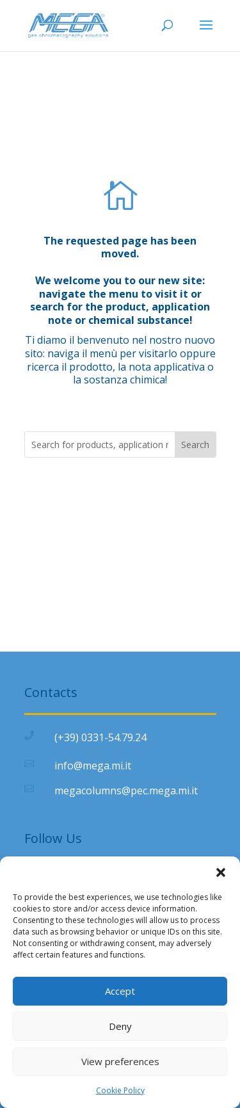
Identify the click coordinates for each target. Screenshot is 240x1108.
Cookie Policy (120, 1090)
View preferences (120, 1061)
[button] (220, 872)
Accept (120, 990)
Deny (120, 1026)
